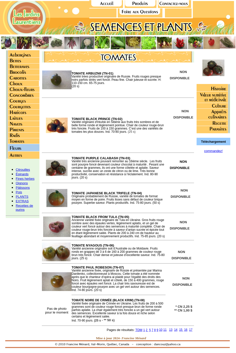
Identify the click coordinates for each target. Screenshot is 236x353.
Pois (19, 192)
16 (185, 330)
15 (181, 330)
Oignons (22, 183)
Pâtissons (23, 188)
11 (164, 330)
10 (160, 330)
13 (170, 330)
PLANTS (22, 196)
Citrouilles (23, 170)
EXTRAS (22, 201)
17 (190, 330)
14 (175, 330)
